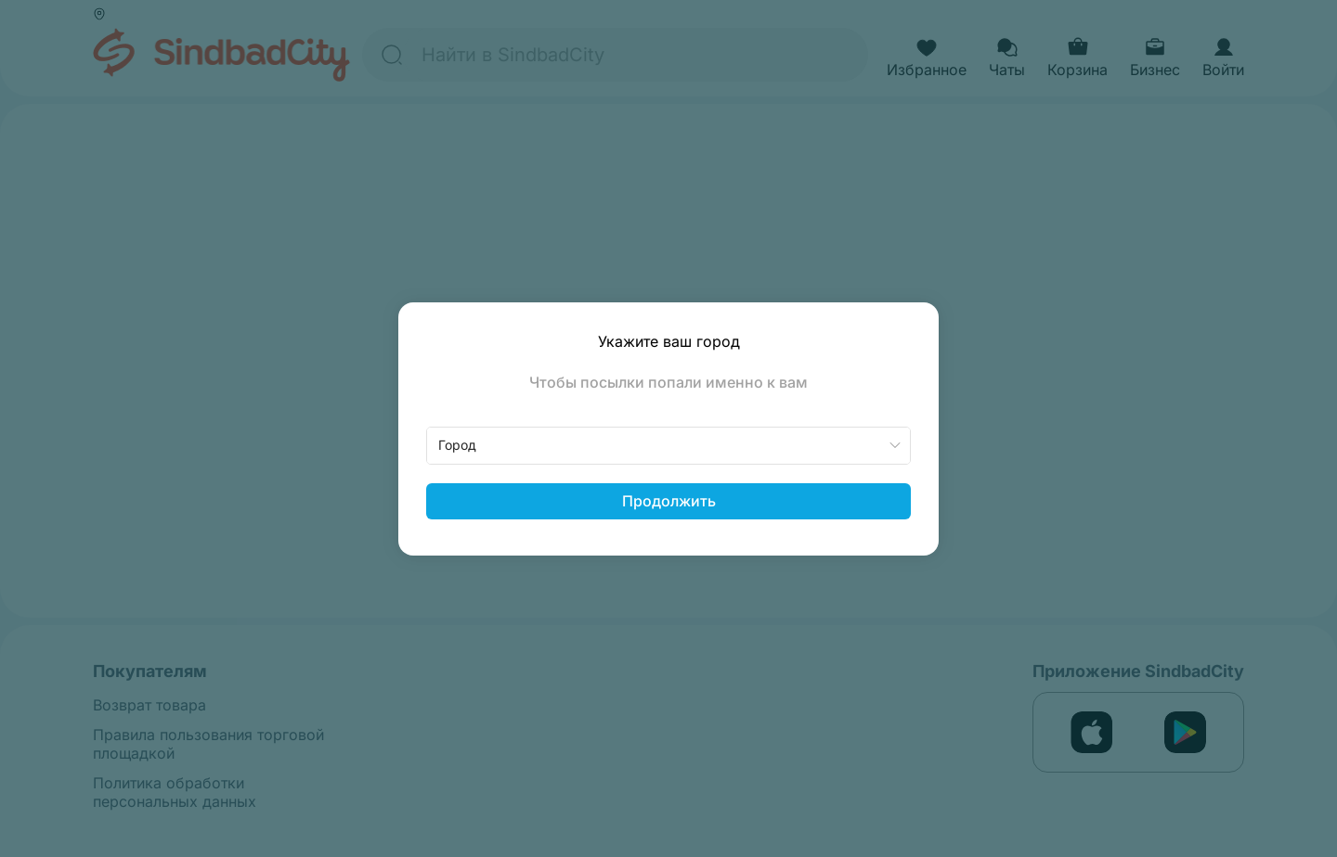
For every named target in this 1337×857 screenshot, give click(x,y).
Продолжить (669, 501)
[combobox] (668, 446)
